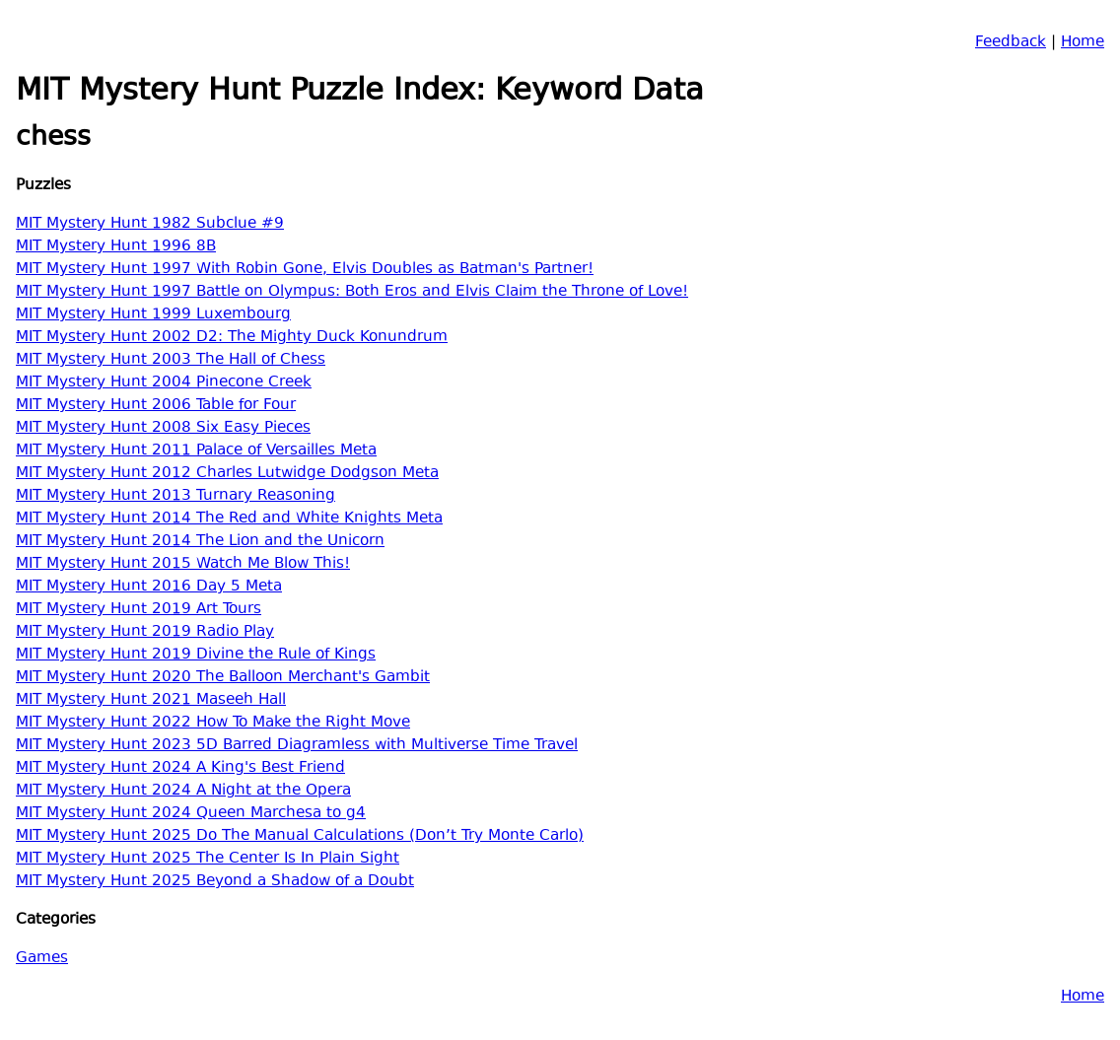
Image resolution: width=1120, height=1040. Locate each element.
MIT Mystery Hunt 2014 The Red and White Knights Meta (229, 519)
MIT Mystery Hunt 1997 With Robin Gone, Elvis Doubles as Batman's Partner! (305, 269)
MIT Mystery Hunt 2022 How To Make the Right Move (213, 723)
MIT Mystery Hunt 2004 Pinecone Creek (164, 383)
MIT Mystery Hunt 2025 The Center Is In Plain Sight (207, 859)
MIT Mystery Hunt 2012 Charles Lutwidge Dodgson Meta (227, 473)
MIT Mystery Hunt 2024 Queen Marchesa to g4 (191, 813)
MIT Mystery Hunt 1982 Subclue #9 (150, 224)
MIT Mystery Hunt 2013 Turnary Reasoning (175, 496)
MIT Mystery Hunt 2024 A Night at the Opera (183, 791)
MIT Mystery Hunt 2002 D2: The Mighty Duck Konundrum (232, 337)
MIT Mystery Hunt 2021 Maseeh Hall (151, 700)
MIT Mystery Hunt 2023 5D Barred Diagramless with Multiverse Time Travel (297, 745)
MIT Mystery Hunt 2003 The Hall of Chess (170, 360)
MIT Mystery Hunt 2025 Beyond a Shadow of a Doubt (215, 881)
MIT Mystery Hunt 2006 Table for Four (156, 405)
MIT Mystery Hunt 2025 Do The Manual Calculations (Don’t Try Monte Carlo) (300, 836)
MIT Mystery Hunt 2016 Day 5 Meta (149, 587)
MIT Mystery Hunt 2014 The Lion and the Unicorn (200, 541)
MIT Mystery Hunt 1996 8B (116, 247)
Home (1082, 43)
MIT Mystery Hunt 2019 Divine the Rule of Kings (196, 655)
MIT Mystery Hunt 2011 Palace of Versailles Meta (196, 451)
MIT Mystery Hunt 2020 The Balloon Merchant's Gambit (223, 677)
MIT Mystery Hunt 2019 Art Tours (138, 609)
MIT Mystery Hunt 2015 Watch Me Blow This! (183, 564)
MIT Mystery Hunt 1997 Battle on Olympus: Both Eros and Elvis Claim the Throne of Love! (352, 292)
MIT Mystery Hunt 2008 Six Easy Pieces (163, 428)
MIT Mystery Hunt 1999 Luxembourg (153, 315)
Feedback (1010, 43)
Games (42, 958)
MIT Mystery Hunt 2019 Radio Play (145, 632)
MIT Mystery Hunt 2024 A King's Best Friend (180, 768)
